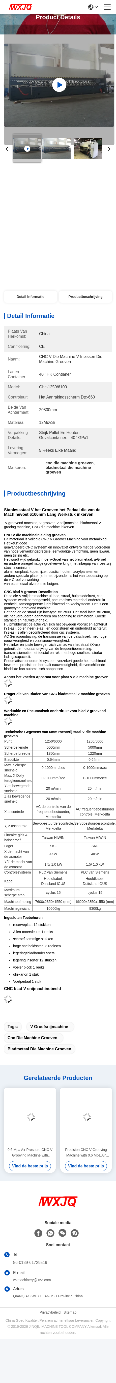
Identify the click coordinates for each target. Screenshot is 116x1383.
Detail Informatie (30, 297)
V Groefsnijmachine (49, 1027)
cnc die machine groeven (32, 1038)
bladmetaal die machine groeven (39, 1049)
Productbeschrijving (85, 297)
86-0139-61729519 (30, 1262)
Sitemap (70, 1312)
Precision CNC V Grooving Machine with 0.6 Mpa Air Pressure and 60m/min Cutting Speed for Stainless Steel (86, 1153)
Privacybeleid (50, 1312)
